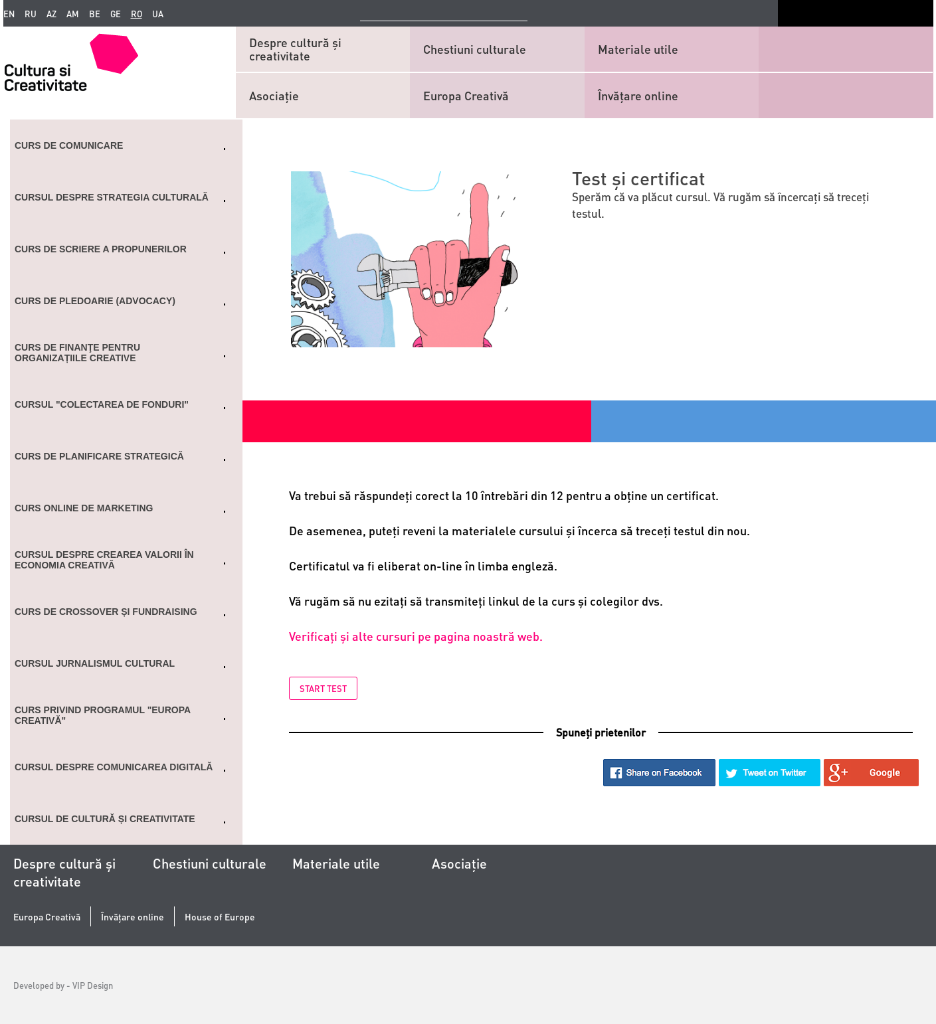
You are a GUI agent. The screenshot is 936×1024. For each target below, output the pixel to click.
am (72, 14)
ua (157, 14)
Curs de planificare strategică (99, 456)
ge (115, 14)
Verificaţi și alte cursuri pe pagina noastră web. (416, 635)
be (94, 14)
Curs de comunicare (69, 145)
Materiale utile (638, 48)
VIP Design (92, 985)
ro (136, 14)
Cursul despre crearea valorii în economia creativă (104, 559)
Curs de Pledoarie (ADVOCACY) (95, 301)
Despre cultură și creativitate (295, 49)
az (51, 14)
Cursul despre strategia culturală (112, 197)
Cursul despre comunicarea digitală (114, 767)
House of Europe (220, 917)
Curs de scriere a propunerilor (101, 249)
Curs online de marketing (84, 508)
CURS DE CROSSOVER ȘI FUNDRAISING (106, 611)
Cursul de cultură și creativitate (105, 818)
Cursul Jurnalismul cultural (95, 663)
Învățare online (638, 95)
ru (31, 14)
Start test (323, 688)
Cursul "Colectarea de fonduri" (102, 404)
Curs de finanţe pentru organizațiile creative (77, 352)
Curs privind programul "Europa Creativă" (103, 715)
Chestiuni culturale (474, 48)
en (9, 14)
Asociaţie (274, 95)
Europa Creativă (466, 95)
